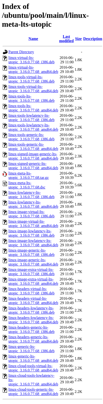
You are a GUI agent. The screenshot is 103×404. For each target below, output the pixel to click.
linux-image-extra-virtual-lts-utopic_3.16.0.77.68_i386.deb (31, 271)
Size (78, 39)
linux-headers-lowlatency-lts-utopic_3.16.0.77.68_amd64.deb (33, 320)
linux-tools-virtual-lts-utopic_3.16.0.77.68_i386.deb (31, 79)
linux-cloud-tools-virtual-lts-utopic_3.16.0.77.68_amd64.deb (33, 368)
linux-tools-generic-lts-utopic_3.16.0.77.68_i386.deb (31, 137)
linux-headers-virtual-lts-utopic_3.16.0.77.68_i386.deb (31, 291)
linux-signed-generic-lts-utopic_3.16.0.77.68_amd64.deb (33, 166)
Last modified (66, 38)
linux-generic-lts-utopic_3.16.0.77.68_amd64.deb (33, 358)
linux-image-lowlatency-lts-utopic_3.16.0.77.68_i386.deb (31, 233)
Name (33, 39)
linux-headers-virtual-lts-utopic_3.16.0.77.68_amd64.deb (33, 300)
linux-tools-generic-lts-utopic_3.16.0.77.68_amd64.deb (33, 146)
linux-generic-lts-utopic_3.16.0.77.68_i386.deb (31, 349)
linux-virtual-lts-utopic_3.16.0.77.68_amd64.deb (33, 69)
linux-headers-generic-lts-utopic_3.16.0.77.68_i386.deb (31, 329)
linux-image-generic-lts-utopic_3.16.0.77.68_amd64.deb (33, 262)
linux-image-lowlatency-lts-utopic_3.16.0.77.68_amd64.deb (33, 243)
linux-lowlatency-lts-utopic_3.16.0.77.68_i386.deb (31, 194)
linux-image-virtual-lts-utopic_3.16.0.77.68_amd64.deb (33, 223)
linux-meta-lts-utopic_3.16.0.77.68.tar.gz (28, 175)
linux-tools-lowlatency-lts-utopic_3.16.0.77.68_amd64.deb (33, 127)
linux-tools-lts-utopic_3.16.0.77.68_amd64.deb (33, 108)
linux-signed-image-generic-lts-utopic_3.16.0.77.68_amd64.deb (33, 156)
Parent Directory (21, 52)
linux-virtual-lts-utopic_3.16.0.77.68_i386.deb (31, 60)
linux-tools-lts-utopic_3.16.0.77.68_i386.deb (31, 98)
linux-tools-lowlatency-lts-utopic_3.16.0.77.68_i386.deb (31, 117)
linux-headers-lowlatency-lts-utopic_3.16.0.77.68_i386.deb (31, 310)
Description (92, 39)
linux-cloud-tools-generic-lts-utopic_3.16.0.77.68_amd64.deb (33, 391)
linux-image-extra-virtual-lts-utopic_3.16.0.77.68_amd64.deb (33, 281)
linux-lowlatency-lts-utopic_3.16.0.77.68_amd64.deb (33, 204)
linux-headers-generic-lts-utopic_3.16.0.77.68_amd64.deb (33, 339)
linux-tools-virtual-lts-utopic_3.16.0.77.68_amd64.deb (33, 89)
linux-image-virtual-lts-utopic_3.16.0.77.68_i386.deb (31, 214)
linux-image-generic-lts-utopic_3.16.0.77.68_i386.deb (31, 252)
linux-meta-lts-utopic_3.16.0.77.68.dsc (26, 185)
